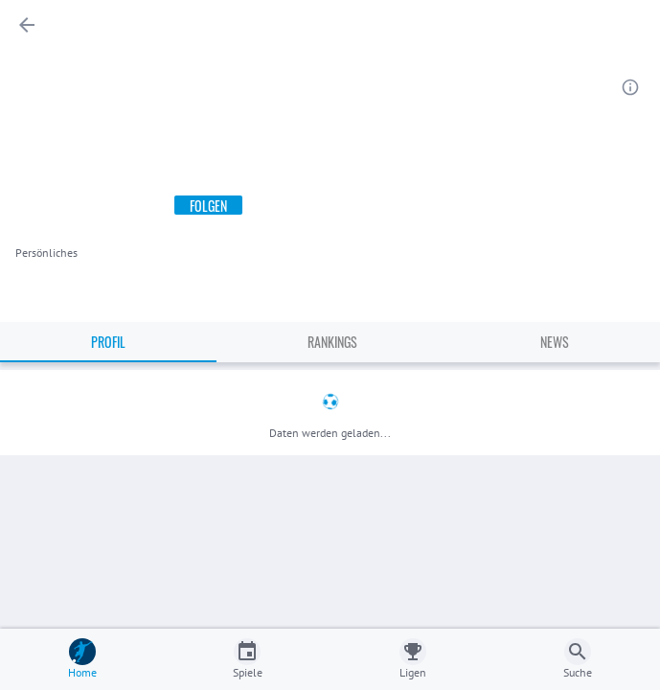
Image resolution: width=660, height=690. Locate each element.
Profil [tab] (108, 342)
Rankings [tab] (332, 342)
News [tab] (554, 342)
